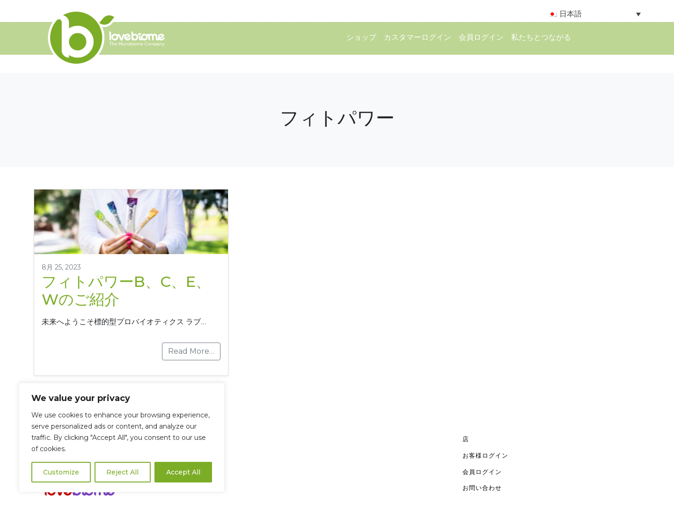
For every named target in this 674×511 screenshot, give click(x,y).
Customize (61, 472)
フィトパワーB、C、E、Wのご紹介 (126, 290)
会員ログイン (481, 37)
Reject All (122, 472)
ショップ (361, 37)
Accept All (183, 472)
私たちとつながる (541, 37)
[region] (122, 437)
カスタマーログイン (417, 37)
